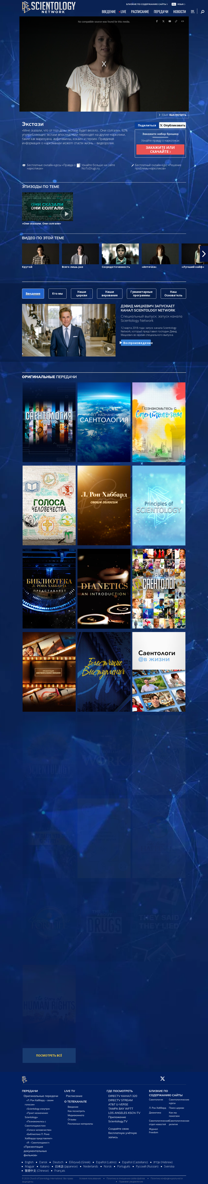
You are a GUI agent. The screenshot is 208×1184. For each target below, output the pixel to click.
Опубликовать (172, 125)
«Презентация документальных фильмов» (35, 1149)
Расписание (74, 1094)
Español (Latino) (106, 1160)
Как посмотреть (76, 1109)
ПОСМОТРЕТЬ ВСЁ (49, 1055)
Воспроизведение (136, 343)
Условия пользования (90, 1176)
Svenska (169, 1164)
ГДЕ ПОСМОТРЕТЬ (120, 1089)
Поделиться (147, 125)
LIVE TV (69, 1089)
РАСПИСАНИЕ (140, 11)
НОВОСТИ (179, 11)
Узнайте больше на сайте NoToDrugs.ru (98, 166)
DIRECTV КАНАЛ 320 (122, 1094)
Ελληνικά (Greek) (79, 1160)
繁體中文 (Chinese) (37, 1169)
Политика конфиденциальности (167, 1176)
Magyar (29, 1164)
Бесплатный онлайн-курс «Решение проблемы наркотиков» (158, 166)
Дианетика (155, 1110)
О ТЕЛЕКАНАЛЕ (75, 1099)
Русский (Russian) (147, 1164)
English (29, 1160)
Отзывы (72, 1117)
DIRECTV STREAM (120, 1098)
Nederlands (90, 1164)
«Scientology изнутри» (38, 1106)
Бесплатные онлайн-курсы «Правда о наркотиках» (51, 166)
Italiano (44, 1164)
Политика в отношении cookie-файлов (126, 1176)
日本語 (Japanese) (66, 1164)
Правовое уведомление (131, 1179)
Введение (73, 1104)
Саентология (156, 1097)
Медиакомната (76, 1113)
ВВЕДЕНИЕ (109, 11)
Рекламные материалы (80, 1121)
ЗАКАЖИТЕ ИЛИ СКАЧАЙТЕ (160, 149)
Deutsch (58, 1160)
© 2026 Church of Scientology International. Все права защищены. (47, 1178)
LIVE (123, 11)
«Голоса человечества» (39, 1128)
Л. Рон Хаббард (157, 1105)
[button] (204, 254)
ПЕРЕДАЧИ (161, 11)
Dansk (43, 1160)
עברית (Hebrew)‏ (163, 1160)
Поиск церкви (176, 1105)
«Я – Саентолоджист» (38, 1140)
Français (59, 1169)
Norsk (107, 1164)
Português (123, 1164)
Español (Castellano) (135, 1160)
